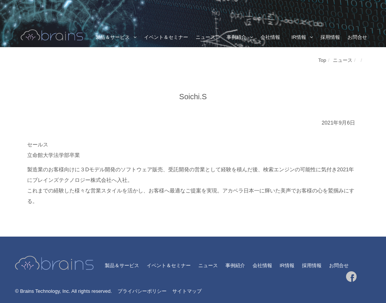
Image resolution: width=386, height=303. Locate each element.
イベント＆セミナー (166, 37)
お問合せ (357, 37)
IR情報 (298, 37)
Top (322, 60)
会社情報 (270, 37)
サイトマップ (187, 291)
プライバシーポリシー (142, 291)
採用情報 (330, 37)
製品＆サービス (112, 37)
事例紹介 (236, 37)
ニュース (205, 37)
